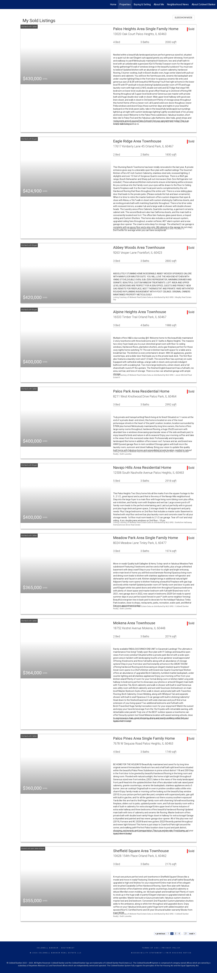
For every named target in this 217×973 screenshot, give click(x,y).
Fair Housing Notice (179, 953)
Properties (125, 4)
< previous (160, 933)
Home (113, 4)
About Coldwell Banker (203, 4)
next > (192, 933)
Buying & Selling (142, 4)
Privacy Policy (171, 948)
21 (185, 933)
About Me (159, 4)
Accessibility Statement (147, 953)
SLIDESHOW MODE (183, 17)
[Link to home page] (3, 4)
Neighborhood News (178, 4)
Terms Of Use (150, 948)
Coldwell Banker (47, 948)
